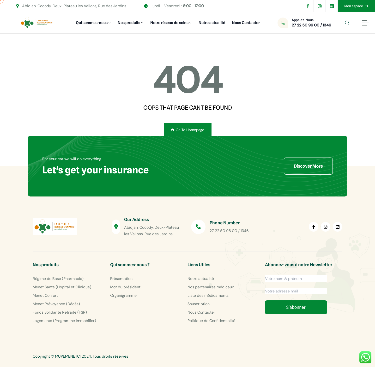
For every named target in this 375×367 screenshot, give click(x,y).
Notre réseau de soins (169, 22)
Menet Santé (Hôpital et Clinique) (62, 287)
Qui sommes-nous (92, 22)
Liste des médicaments (208, 295)
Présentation (121, 278)
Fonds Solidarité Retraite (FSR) (60, 312)
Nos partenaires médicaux (211, 287)
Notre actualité (212, 22)
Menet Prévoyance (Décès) (56, 303)
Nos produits (129, 22)
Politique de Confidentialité (211, 320)
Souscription (199, 303)
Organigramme (123, 295)
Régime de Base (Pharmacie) (58, 278)
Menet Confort (45, 295)
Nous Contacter (246, 22)
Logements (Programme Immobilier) (64, 320)
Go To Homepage (187, 129)
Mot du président (125, 287)
